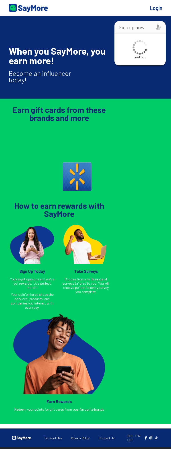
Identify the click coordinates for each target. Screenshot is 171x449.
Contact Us (106, 438)
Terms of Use (53, 438)
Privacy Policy (80, 438)
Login (156, 8)
